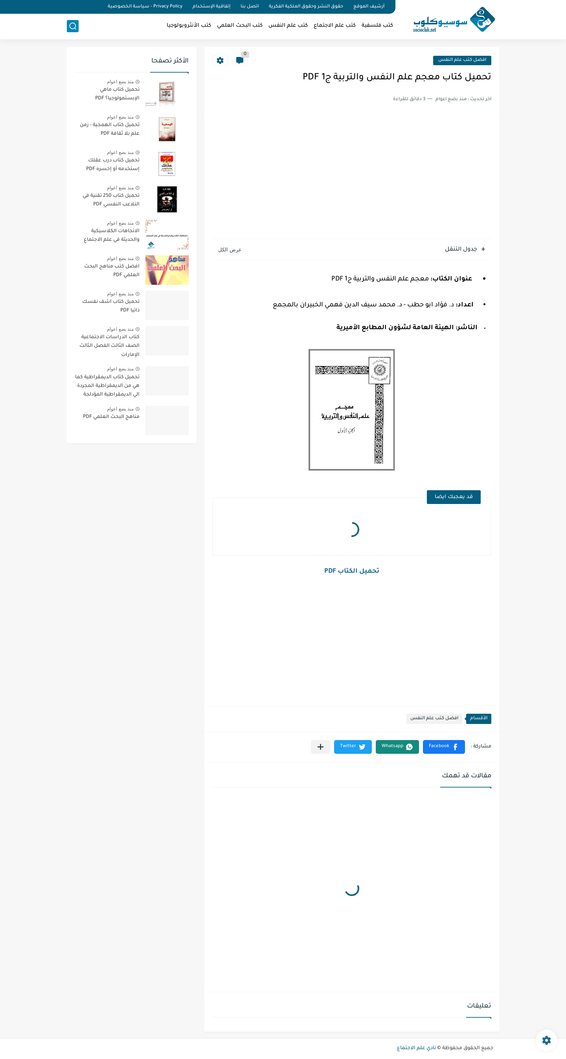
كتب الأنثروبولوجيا (189, 26)
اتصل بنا (250, 6)
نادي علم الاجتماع (416, 1048)
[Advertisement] (351, 178)
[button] (444, 747)
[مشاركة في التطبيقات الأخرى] (320, 747)
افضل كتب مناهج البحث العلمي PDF (112, 271)
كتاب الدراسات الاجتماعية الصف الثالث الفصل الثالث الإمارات (109, 346)
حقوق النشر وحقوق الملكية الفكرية (306, 6)
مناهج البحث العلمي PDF (111, 417)
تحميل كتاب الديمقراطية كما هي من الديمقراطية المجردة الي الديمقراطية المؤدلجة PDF (107, 387)
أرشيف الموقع (368, 6)
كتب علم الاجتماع (335, 26)
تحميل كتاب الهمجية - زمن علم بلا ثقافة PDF (110, 130)
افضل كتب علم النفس (462, 60)
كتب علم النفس (288, 26)
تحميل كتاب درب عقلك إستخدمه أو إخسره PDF (113, 165)
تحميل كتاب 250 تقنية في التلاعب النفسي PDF (111, 200)
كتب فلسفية (377, 26)
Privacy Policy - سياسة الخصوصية (145, 6)
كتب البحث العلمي (240, 26)
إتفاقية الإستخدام (211, 6)
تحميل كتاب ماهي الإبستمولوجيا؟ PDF (117, 94)
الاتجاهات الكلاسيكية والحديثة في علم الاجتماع (112, 236)
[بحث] (73, 26)
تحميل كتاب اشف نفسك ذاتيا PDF (111, 306)
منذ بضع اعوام (120, 81)
